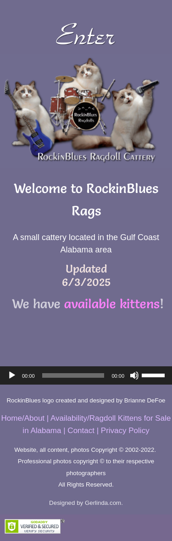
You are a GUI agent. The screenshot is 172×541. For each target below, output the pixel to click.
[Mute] (134, 375)
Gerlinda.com (103, 502)
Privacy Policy (125, 430)
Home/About (23, 418)
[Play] (12, 375)
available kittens (112, 303)
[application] (86, 375)
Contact (80, 430)
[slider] (73, 375)
